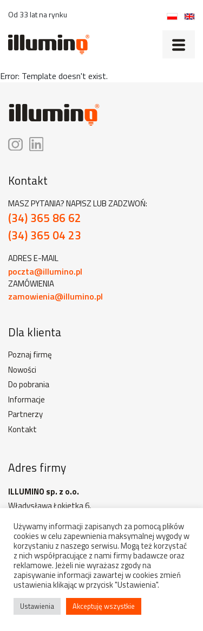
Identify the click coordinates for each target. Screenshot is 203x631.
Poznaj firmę (30, 355)
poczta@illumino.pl (45, 271)
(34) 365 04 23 (44, 235)
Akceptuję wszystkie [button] (104, 606)
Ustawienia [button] (37, 606)
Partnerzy (25, 414)
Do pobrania (28, 385)
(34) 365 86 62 (44, 218)
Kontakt (22, 429)
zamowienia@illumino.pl (55, 296)
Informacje (26, 400)
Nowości (22, 370)
